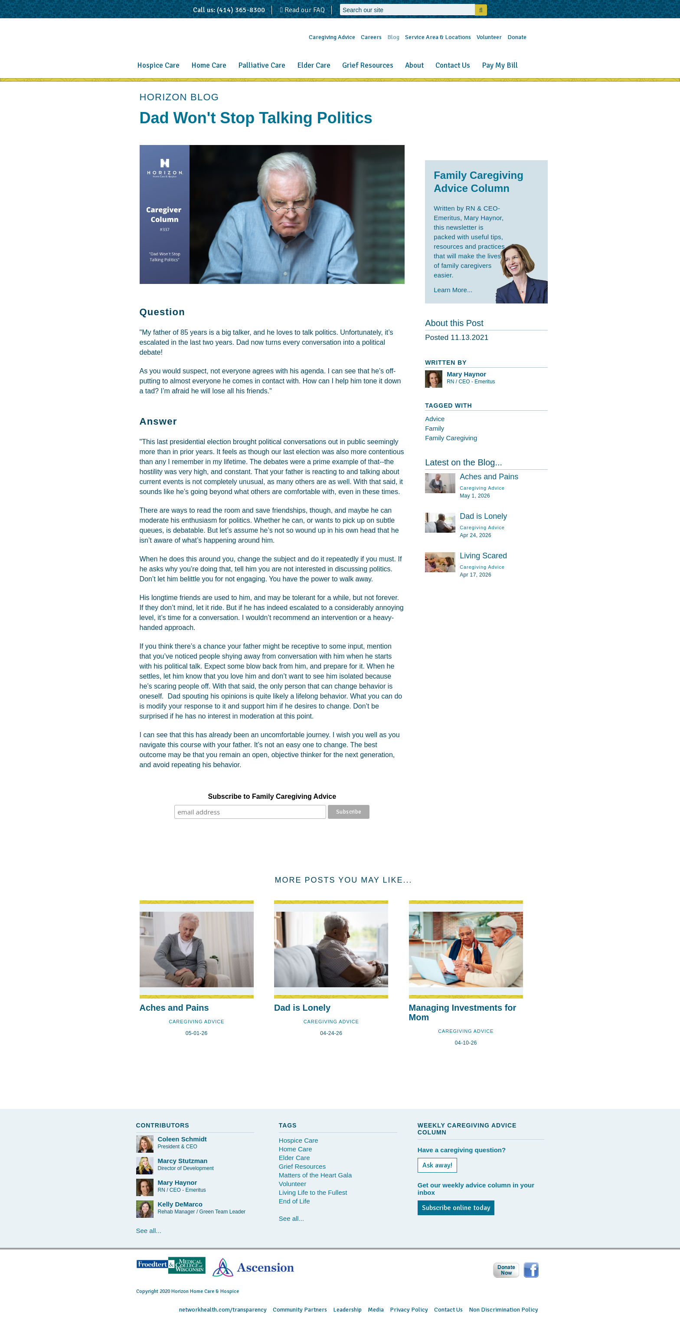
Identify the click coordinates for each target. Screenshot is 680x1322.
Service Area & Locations (438, 37)
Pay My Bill (500, 65)
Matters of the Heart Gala (315, 1175)
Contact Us (452, 65)
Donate (516, 37)
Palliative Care (261, 65)
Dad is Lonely (483, 516)
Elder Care (313, 65)
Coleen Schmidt (182, 1139)
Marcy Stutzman (183, 1160)
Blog (393, 37)
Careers (371, 37)
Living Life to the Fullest (313, 1192)
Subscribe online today (456, 1207)
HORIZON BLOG (179, 97)
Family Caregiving (451, 438)
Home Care (208, 65)
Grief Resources (367, 65)
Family (434, 428)
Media (376, 1309)
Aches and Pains (489, 476)
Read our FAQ (302, 10)
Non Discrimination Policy (503, 1309)
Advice (435, 418)
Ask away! (437, 1165)
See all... (148, 1230)
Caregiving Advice (332, 37)
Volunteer (489, 37)
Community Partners (300, 1309)
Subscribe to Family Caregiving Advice (272, 796)
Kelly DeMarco (180, 1204)
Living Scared (483, 555)
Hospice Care (158, 65)
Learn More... (453, 289)
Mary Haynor (466, 374)
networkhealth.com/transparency (223, 1309)
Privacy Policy (409, 1309)
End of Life (294, 1201)
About (414, 65)
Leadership (347, 1309)
